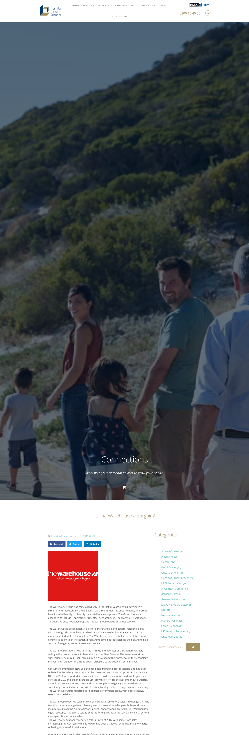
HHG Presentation (171, 583)
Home (76, 5)
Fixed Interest (169, 556)
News (145, 5)
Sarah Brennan (170, 626)
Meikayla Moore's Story (174, 604)
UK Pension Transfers (113, 5)
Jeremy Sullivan (170, 599)
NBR (163, 610)
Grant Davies (168, 567)
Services (88, 5)
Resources (159, 5)
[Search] (193, 647)
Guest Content (169, 572)
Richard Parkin (169, 620)
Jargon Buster (169, 594)
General (165, 562)
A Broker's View (170, 551)
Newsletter (167, 615)
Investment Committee (174, 588)
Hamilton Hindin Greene (175, 578)
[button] (57, 544)
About (135, 5)
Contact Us (120, 16)
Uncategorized (169, 636)
